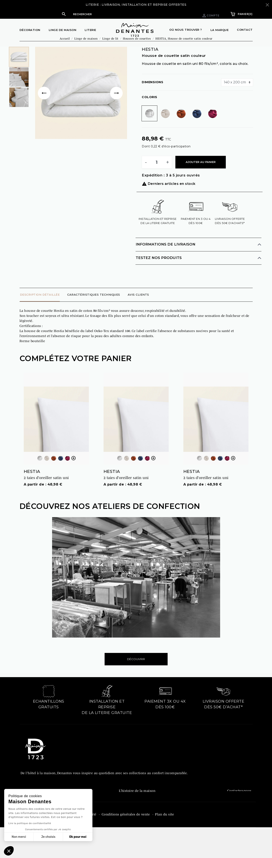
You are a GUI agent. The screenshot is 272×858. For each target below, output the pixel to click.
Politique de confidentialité (75, 842)
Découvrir (136, 667)
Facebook (234, 808)
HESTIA (32, 479)
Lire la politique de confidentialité (29, 823)
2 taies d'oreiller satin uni (46, 486)
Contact (245, 29)
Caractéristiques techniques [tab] (93, 303)
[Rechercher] (111, 14)
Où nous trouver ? (185, 29)
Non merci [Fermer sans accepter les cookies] (19, 837)
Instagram (235, 817)
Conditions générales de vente (126, 842)
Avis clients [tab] (138, 303)
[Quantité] (156, 170)
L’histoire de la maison (137, 799)
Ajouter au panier (200, 170)
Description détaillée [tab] (40, 303)
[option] (81, 101)
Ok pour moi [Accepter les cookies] (77, 837)
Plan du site (164, 842)
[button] (107, 14)
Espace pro (180, 14)
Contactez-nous (239, 799)
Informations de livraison (165, 253)
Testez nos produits (159, 266)
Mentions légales (35, 842)
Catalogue (127, 817)
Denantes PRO (130, 808)
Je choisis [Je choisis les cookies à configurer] (48, 837)
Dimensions (152, 90)
